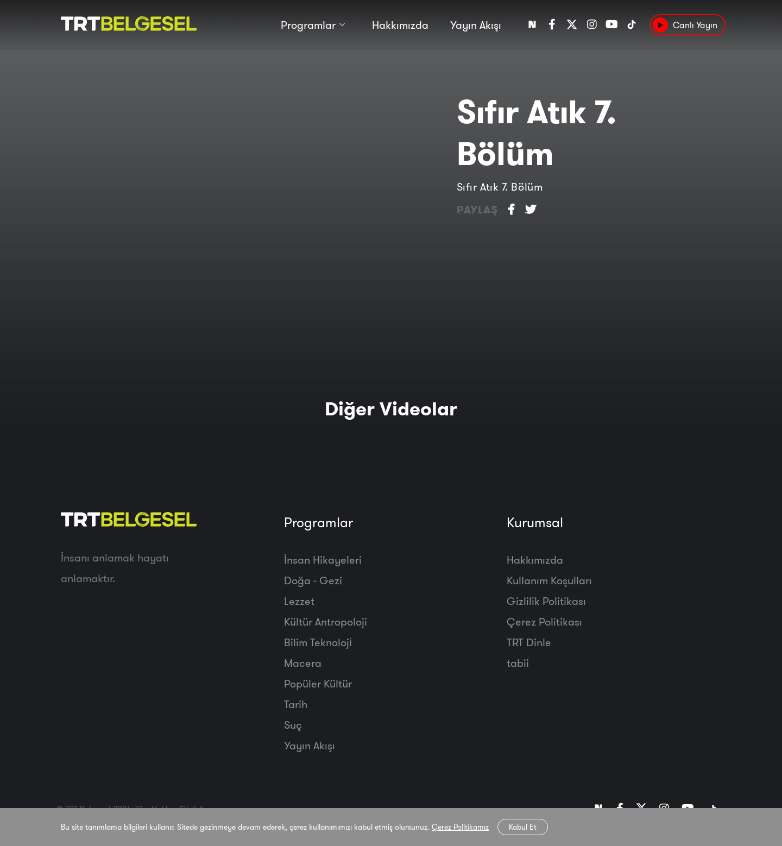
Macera (302, 663)
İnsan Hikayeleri (323, 559)
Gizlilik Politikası (546, 601)
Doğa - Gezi (313, 580)
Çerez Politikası (544, 621)
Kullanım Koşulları (549, 580)
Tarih (295, 704)
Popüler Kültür (318, 683)
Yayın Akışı (475, 26)
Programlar (308, 26)
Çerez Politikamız (460, 827)
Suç (293, 724)
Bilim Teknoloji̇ (318, 642)
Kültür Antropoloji (325, 621)
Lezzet (299, 601)
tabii (518, 663)
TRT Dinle (529, 642)
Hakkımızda (400, 26)
